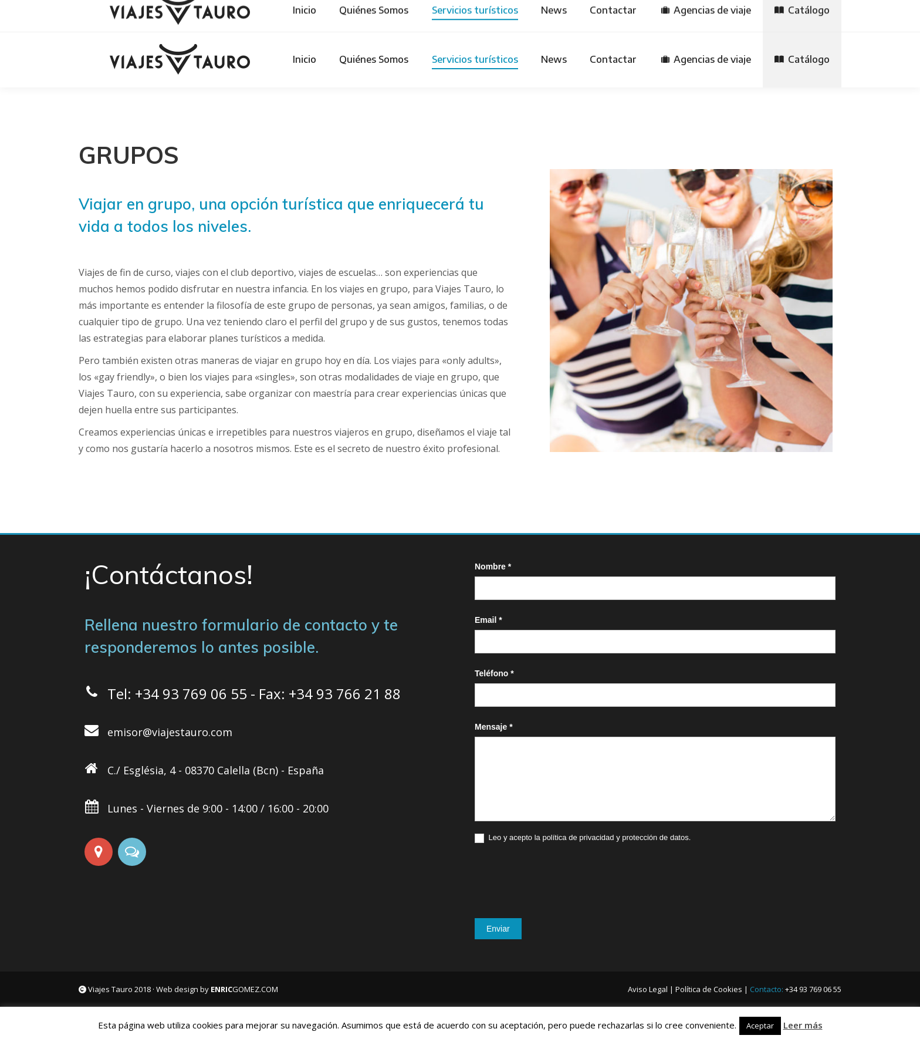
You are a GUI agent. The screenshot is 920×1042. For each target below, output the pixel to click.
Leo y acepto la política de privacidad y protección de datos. (583, 838)
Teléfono (494, 673)
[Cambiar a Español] (442, 15)
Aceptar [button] (760, 1025)
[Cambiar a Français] (624, 15)
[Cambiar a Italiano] (683, 15)
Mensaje (494, 726)
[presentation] (564, 878)
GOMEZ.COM (244, 989)
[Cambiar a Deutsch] (504, 15)
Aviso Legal (648, 989)
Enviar (498, 928)
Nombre (493, 566)
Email (488, 620)
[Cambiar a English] (563, 15)
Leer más (803, 1025)
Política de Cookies (708, 989)
